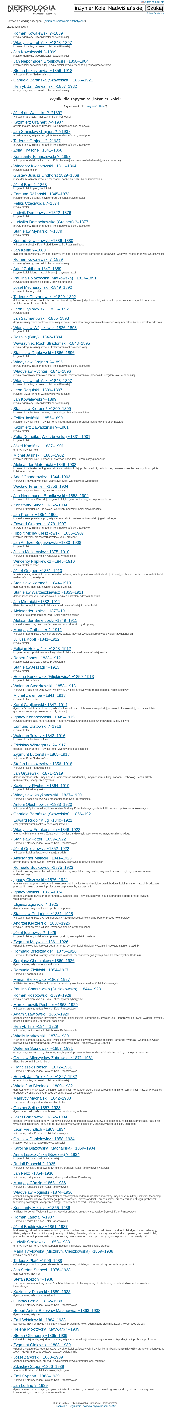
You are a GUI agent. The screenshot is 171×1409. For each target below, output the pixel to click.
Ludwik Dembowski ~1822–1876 (42, 212)
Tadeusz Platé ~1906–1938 (37, 1260)
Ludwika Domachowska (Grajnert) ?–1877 (50, 222)
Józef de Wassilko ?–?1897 (37, 112)
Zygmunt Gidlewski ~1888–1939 (42, 1345)
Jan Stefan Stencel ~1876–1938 (41, 1270)
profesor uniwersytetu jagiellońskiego (94, 518)
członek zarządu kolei (99, 1230)
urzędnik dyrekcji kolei (37, 927)
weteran (91, 936)
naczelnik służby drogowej (78, 624)
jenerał (45, 412)
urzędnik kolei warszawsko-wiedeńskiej (47, 393)
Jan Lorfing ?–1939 (30, 1385)
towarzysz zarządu (98, 1236)
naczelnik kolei (130, 322)
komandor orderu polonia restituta (93, 1089)
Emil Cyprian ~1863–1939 (36, 1376)
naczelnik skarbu (40, 281)
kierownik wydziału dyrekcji (147, 1017)
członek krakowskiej (25, 945)
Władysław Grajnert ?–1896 (38, 362)
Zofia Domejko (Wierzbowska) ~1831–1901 (51, 436)
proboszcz (127, 574)
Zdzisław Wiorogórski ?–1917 (39, 745)
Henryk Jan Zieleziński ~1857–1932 (45, 86)
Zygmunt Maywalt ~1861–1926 (40, 942)
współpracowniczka (100, 65)
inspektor (111, 945)
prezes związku (140, 895)
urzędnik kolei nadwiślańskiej (52, 37)
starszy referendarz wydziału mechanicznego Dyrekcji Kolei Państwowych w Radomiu (90, 955)
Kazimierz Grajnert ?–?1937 (38, 122)
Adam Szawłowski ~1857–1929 (41, 1014)
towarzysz (32, 1202)
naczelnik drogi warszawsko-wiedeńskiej (96, 322)
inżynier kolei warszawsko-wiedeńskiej (64, 347)
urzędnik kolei (86, 720)
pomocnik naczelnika (52, 1020)
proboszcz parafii (60, 908)
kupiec (34, 188)
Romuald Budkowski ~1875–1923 (43, 867)
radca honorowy (112, 160)
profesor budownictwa (76, 412)
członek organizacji (24, 1264)
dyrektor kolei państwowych (29, 1089)
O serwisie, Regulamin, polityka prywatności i (86, 1406)
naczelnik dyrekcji (69, 1245)
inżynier (28, 46)
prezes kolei (31, 1255)
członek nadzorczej (73, 1230)
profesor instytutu (113, 421)
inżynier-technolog (76, 65)
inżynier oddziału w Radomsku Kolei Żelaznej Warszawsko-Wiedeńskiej (58, 160)
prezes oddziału (87, 1199)
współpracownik (66, 886)
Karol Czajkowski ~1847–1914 (40, 704)
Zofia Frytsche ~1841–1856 (37, 150)
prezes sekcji (106, 1199)
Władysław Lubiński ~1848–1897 (42, 42)
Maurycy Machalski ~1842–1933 (42, 1098)
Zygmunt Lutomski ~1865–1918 (41, 754)
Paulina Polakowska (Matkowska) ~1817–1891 (55, 278)
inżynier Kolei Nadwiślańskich (33, 758)
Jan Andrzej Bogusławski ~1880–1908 (47, 542)
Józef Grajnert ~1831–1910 (37, 570)
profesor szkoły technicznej (96, 468)
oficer (33, 169)
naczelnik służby (46, 1323)
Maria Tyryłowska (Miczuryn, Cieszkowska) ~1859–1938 (63, 1251)
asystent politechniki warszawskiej (50, 883)
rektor (103, 652)
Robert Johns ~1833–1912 (37, 658)
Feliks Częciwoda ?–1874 (36, 203)
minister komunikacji (126, 1089)
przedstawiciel (77, 1236)
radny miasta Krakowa (40, 1177)
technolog (129, 777)
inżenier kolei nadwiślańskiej (30, 65)
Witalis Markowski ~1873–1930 (41, 1036)
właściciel (45, 188)
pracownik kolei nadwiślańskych (92, 1052)
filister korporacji (23, 605)
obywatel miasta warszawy (73, 375)
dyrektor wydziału (94, 945)
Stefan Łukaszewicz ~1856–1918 (42, 70)
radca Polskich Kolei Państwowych (47, 1133)
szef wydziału (77, 936)
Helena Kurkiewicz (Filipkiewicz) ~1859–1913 (53, 676)
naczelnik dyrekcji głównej (104, 574)
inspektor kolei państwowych (30, 518)
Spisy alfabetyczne (155, 13)
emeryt (17, 90)
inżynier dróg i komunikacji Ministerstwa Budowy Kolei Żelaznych (54, 808)
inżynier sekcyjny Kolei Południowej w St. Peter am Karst (49, 244)
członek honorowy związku (44, 1230)
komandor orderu (119, 895)
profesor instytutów (90, 421)
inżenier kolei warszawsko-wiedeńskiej (57, 605)
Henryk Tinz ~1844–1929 (35, 1026)
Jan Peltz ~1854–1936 (33, 1173)
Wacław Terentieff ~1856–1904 (40, 486)
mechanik (54, 179)
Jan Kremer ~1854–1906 (35, 514)
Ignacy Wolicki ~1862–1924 (37, 892)
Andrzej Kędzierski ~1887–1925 (41, 923)
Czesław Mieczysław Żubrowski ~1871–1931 (53, 1057)
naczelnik (64, 518)
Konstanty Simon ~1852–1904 (40, 505)
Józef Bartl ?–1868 (30, 184)
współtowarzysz (22, 898)
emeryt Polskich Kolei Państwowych (37, 1370)
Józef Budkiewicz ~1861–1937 (40, 1226)
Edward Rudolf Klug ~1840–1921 (42, 820)
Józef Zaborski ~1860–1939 (38, 1357)
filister (16, 1233)
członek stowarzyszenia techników (33, 871)
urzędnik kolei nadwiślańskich (59, 126)
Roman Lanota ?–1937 (33, 1217)
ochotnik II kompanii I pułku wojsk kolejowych (121, 808)
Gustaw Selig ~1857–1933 (36, 1107)
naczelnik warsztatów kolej (63, 468)
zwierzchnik (95, 179)
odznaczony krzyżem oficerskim (74, 1123)
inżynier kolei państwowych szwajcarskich (41, 852)
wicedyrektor (37, 789)
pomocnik (56, 412)
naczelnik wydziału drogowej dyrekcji (105, 1389)
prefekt (40, 1092)
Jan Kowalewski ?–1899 (34, 52)
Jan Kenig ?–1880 (29, 250)
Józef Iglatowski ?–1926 (34, 932)
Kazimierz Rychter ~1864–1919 (41, 785)
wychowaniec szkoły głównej (50, 711)
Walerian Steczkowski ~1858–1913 (44, 686)
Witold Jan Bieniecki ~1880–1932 (43, 1086)
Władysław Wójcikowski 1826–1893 (45, 327)
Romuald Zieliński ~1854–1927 (40, 970)
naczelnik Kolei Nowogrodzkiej (84, 509)
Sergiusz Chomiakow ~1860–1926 (43, 960)
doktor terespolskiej (24, 300)
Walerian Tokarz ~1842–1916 (39, 735)
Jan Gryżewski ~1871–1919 (38, 773)
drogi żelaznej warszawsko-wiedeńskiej (36, 322)
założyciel (84, 126)
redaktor (140, 574)
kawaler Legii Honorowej (115, 1017)
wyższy (57, 1351)
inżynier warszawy (24, 375)
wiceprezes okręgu (51, 1202)
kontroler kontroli (46, 375)
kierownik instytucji (43, 1233)
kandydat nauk (99, 895)
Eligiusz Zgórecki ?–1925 (35, 904)
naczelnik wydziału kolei (38, 999)
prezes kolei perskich (118, 917)
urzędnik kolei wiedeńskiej (119, 375)
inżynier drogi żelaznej (54, 197)
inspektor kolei (21, 624)
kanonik (67, 708)
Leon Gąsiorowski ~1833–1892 (41, 309)
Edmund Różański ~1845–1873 (41, 194)
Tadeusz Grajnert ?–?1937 (37, 141)
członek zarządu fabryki (27, 1361)
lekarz (33, 272)
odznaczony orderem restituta (47, 1392)
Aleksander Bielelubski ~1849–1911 (45, 620)
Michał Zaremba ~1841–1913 (39, 695)
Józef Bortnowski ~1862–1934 (40, 1117)
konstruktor (129, 300)
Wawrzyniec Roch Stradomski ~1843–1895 (51, 343)
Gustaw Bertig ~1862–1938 (37, 1301)
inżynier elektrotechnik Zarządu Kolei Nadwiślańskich (47, 614)
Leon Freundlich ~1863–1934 (39, 1129)
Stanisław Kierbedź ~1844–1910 (42, 583)
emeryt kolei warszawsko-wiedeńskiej (35, 824)
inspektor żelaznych (25, 179)
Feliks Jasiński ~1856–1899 (38, 418)
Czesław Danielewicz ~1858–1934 (43, 1139)
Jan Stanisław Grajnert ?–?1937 (41, 131)
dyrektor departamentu (47, 895)
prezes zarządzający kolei (50, 537)
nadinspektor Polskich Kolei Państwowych (52, 1030)
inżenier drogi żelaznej (26, 197)
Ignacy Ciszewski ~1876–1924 (40, 879)
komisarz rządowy (121, 871)
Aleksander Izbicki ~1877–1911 (41, 611)
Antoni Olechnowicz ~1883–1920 (42, 804)
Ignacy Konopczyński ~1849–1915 (43, 717)
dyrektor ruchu (30, 777)
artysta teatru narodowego (28, 861)
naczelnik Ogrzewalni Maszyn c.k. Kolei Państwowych (59, 689)
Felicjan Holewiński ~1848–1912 (42, 648)
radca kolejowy (120, 689)
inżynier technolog (27, 955)
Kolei (102, 106)
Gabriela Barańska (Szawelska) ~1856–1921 (53, 80)
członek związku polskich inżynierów (76, 871)
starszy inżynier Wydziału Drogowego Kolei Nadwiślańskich (98, 633)
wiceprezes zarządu (75, 1202)
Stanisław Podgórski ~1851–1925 (43, 913)
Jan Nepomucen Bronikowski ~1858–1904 (51, 61)
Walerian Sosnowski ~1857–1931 (43, 1048)
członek (17, 748)
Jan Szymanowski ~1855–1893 (41, 318)
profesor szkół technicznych (130, 468)
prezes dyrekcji (36, 886)
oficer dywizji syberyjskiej (68, 999)
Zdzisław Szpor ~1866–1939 (38, 1366)
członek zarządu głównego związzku (34, 1348)
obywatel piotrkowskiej (121, 708)
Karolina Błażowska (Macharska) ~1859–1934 (54, 1148)
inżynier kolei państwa (26, 565)
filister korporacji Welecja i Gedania (127, 1039)
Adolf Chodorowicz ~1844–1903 (41, 477)
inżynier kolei (56, 65)
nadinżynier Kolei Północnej (54, 116)
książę (59, 1233)
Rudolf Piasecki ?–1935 (34, 1164)
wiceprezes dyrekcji (42, 780)
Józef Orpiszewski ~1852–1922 (41, 848)
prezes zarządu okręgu (129, 1199)
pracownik (97, 375)
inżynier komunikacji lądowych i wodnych (103, 253)
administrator (21, 883)
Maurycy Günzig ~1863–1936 (39, 1183)
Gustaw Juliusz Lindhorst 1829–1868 (46, 175)
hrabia (36, 708)
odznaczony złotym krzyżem (104, 1323)
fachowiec (57, 1120)
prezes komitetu (67, 1199)
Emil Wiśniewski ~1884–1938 (39, 1320)
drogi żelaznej (46, 300)
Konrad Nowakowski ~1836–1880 (43, 240)
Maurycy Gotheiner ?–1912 (37, 629)
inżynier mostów (41, 624)
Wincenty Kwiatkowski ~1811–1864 (44, 166)
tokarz (44, 739)
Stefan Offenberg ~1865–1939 (40, 1335)
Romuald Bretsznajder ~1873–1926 (44, 951)
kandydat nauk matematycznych (58, 720)
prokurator (150, 1339)
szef (73, 272)
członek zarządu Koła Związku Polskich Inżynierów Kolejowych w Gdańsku (60, 1039)
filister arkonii (31, 748)
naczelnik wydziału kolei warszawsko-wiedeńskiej (69, 652)
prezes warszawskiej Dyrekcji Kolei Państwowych (108, 1211)
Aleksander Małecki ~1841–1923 (42, 858)
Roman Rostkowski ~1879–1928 (42, 995)
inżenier (18, 46)
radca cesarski (100, 689)
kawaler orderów (61, 574)
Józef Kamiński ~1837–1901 (38, 446)
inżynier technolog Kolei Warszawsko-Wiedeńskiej (45, 555)
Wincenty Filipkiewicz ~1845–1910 (44, 561)
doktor (17, 596)
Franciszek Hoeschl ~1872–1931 (42, 1067)
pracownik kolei (147, 1233)
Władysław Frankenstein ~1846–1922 (46, 829)
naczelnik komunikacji (134, 1120)
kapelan (53, 1245)
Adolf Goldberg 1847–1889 (37, 268)
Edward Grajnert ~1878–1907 (39, 524)
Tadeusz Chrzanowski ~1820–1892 (44, 296)
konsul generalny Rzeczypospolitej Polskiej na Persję (73, 917)
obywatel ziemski (62, 586)
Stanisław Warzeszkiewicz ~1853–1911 (48, 592)
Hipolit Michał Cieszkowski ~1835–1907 (48, 533)
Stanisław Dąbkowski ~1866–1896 (43, 352)
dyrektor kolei (70, 253)
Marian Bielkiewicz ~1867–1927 (41, 979)
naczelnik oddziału (151, 322)
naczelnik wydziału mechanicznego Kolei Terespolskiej (59, 799)
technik (95, 596)
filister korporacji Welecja (31, 983)
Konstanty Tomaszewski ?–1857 (41, 156)
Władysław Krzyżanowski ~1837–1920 (47, 795)
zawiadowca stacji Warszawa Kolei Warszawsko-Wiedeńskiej (63, 480)
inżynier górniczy (23, 37)
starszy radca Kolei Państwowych (74, 1177)
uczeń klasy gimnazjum (91, 459)
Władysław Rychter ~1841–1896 (42, 371)
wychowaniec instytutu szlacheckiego (108, 833)
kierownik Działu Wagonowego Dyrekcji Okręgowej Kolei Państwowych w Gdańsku (62, 1042)
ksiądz (45, 908)
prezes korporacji (23, 1236)
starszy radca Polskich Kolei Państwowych (52, 843)
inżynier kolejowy (56, 861)
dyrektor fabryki (22, 708)
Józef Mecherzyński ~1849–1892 (42, 287)
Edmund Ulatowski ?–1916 (37, 726)
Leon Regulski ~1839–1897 (37, 390)
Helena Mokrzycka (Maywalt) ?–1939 (46, 1329)
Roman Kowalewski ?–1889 (38, 33)
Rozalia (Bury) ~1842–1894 (37, 337)
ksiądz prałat (80, 574)
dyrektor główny (51, 253)
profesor (71, 537)
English (146, 1)
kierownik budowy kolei (81, 861)
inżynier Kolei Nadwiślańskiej (33, 74)
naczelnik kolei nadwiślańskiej (52, 46)
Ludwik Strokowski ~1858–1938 (41, 1242)
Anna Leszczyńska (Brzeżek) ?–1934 (46, 1154)
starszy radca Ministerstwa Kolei (46, 1102)
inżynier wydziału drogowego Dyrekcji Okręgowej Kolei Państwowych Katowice (62, 1167)
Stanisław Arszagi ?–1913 (36, 667)
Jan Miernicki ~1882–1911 (36, 601)
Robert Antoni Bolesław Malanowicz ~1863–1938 (56, 1310)
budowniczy (20, 1230)
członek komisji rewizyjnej (28, 1339)
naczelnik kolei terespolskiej (90, 708)
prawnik (56, 281)
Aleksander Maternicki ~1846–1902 (44, 464)
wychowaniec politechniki (73, 748)
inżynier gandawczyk (72, 833)
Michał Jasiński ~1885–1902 (38, 455)
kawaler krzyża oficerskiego (103, 1120)
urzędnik (67, 281)
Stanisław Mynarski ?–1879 (37, 231)
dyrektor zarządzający (143, 1230)
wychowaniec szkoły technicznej (71, 927)
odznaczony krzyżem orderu (104, 1264)
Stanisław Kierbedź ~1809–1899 (42, 408)
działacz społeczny (101, 1196)
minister (57, 624)
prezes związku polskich (78, 1092)
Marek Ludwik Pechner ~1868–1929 (45, 1004)
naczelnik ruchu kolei (74, 179)
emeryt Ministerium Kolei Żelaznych (37, 833)
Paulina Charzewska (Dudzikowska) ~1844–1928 (57, 989)
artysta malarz (21, 126)
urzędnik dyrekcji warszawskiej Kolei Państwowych (88, 983)
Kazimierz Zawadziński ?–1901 (41, 427)
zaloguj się (158, 1)
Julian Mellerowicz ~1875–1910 (41, 552)
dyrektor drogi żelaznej (26, 253)
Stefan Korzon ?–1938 (33, 1279)
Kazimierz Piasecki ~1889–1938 (41, 1291)
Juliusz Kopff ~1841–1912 (36, 639)
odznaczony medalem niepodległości (110, 1339)
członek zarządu (23, 895)
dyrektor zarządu (23, 1111)
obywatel (64, 272)
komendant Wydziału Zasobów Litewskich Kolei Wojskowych (63, 1283)
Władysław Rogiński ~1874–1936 (42, 1192)
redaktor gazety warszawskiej (146, 253)
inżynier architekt (26, 116)
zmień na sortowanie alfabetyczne (65, 21)
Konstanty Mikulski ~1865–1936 (41, 1207)
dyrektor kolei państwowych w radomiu (66, 1196)
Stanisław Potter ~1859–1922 (39, 839)
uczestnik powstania (53, 661)
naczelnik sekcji (48, 272)
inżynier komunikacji (53, 421)
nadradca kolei (35, 974)
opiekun (142, 300)
